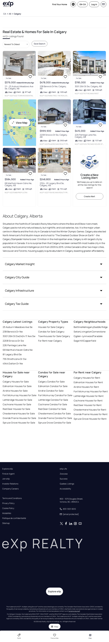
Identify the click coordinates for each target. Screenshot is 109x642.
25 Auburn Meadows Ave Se (18, 327)
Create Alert (89, 196)
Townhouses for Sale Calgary (54, 336)
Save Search (39, 43)
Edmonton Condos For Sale (53, 386)
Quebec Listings (67, 484)
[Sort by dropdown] (16, 44)
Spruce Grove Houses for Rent (90, 418)
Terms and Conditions (12, 498)
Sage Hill (78, 340)
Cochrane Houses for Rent (88, 400)
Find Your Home (59, 4)
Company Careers (10, 489)
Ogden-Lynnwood (83, 336)
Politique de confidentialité (14, 518)
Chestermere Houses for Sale (19, 413)
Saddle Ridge (101, 327)
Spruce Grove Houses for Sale (19, 422)
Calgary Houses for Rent (87, 377)
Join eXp (6, 479)
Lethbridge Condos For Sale (53, 399)
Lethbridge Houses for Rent (88, 396)
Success (63, 479)
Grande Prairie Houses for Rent (90, 414)
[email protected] (74, 611)
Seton (77, 331)
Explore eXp (7, 469)
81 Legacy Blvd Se (12, 354)
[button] (54, 264)
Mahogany (88, 327)
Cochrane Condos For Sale (52, 404)
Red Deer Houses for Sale (16, 409)
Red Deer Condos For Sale (52, 409)
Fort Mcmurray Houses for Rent (91, 391)
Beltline (78, 327)
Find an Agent (8, 474)
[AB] (10, 13)
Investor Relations (10, 484)
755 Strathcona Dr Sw (14, 359)
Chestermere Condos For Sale (54, 413)
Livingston (86, 331)
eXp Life (63, 469)
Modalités (6, 513)
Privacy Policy (8, 503)
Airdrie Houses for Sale (15, 390)
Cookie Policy (8, 508)
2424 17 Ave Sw (27, 336)
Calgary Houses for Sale (16, 381)
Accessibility (65, 489)
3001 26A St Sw (11, 336)
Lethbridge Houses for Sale (17, 399)
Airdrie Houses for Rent (86, 386)
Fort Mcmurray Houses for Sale (19, 395)
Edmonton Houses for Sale (17, 386)
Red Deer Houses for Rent (88, 405)
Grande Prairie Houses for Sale (19, 418)
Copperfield (89, 340)
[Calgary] (17, 13)
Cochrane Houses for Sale (17, 404)
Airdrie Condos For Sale (50, 390)
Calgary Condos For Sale (51, 381)
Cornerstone (99, 331)
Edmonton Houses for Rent (88, 382)
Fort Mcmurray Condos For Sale (55, 395)
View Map (19, 122)
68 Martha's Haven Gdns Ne (18, 349)
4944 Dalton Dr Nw (13, 363)
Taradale (98, 336)
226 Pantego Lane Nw (14, 345)
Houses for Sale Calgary (51, 327)
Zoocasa (64, 474)
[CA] (5, 13)
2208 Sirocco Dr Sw (13, 340)
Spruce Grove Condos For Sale (54, 422)
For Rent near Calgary (50, 340)
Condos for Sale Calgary (51, 331)
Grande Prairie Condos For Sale (55, 418)
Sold (19, 636)
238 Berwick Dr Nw (13, 331)
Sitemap (6, 523)
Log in (94, 4)
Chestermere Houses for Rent (90, 409)
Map (54, 626)
